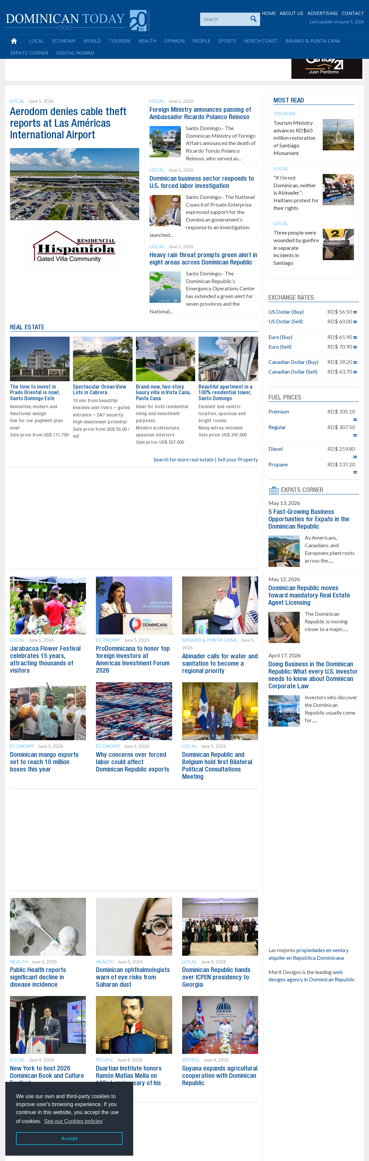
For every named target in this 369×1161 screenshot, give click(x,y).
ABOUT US (291, 13)
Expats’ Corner (29, 53)
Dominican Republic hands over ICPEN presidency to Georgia (216, 977)
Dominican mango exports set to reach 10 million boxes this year (44, 762)
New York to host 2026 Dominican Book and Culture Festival (47, 1076)
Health (147, 41)
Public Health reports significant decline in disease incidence (38, 977)
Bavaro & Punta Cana (312, 41)
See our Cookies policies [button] (73, 1121)
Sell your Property (237, 459)
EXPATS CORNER (302, 490)
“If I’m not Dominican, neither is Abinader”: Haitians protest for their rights (296, 192)
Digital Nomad (75, 53)
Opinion (174, 41)
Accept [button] (69, 1138)
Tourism (119, 41)
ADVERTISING (322, 13)
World (92, 41)
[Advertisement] (128, 64)
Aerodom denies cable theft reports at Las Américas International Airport (68, 123)
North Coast (260, 41)
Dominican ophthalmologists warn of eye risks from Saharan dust (133, 977)
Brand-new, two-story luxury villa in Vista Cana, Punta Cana (163, 393)
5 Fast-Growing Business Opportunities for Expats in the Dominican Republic (308, 519)
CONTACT (353, 13)
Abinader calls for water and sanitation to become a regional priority (220, 664)
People (201, 41)
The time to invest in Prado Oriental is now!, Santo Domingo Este (35, 393)
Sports (227, 41)
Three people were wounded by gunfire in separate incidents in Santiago (296, 247)
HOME (269, 13)
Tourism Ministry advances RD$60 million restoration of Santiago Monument (294, 137)
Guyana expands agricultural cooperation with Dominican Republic (219, 1076)
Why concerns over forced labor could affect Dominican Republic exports (132, 762)
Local (36, 41)
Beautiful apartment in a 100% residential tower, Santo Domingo (225, 393)
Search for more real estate (184, 459)
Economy (64, 41)
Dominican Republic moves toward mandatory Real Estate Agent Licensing (309, 595)
